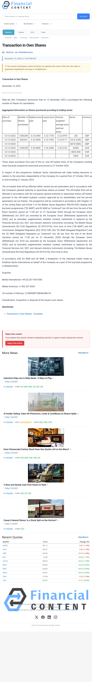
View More (82, 353)
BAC (4, 557)
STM (38, 386)
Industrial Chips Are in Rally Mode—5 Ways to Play (29, 378)
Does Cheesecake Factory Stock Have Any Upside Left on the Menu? (37, 449)
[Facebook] (43, 617)
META (5, 565)
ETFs (32, 32)
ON (34, 386)
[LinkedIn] (49, 617)
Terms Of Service (70, 610)
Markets (8, 32)
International (34, 38)
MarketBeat (10, 386)
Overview (8, 38)
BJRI (22, 457)
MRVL (30, 386)
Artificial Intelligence (25, 422)
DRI (39, 457)
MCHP (26, 386)
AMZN (5, 545)
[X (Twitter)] (36, 617)
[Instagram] (55, 617)
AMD (4, 553)
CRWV (45, 422)
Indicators (45, 24)
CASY (22, 529)
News (16, 38)
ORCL (5, 576)
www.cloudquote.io (65, 604)
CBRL (35, 457)
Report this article (14, 343)
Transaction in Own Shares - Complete (24, 314)
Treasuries (45, 38)
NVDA (5, 572)
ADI (22, 386)
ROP (30, 493)
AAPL (5, 549)
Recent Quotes (9, 24)
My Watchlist (28, 24)
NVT (26, 493)
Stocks (21, 32)
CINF (22, 493)
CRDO (41, 422)
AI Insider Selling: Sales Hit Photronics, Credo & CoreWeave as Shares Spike (41, 413)
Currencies (23, 38)
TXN (41, 386)
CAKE (31, 457)
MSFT (5, 569)
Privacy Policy (53, 610)
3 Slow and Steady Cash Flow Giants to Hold (26, 485)
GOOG (5, 561)
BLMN (26, 457)
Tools (43, 32)
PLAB (50, 422)
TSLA (4, 580)
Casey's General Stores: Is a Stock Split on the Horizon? (31, 520)
